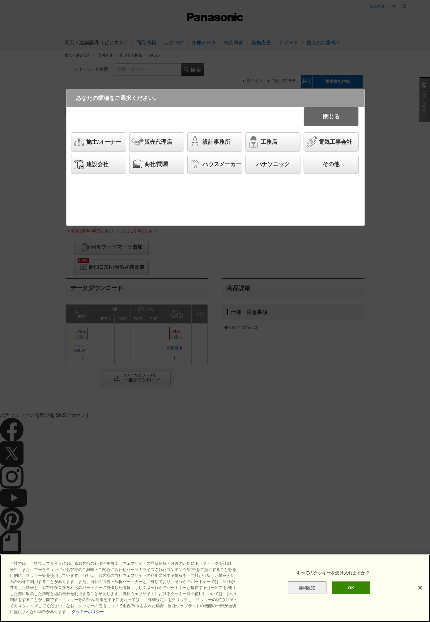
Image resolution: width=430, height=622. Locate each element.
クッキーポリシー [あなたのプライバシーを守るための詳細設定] (88, 611)
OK (351, 587)
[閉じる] (420, 587)
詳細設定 (307, 587)
